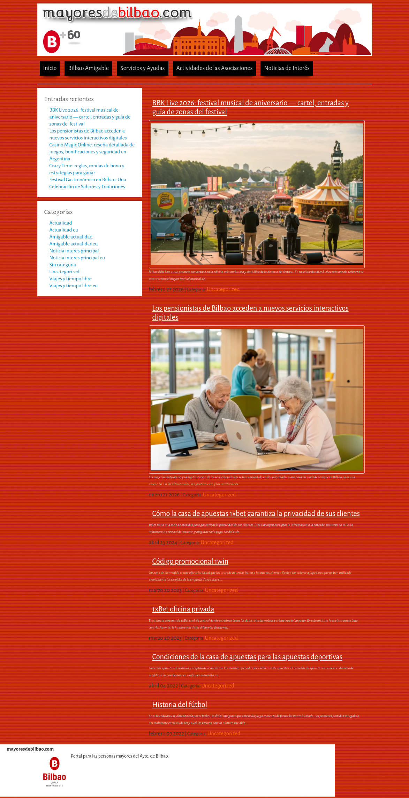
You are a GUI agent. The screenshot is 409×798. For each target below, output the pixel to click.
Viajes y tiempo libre (71, 278)
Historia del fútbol (179, 704)
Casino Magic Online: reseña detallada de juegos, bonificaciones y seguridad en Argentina (92, 151)
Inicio (50, 68)
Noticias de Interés (287, 68)
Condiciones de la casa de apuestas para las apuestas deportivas (247, 657)
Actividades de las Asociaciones (214, 68)
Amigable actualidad (71, 237)
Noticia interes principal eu (77, 257)
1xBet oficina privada (183, 609)
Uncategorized (65, 271)
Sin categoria (63, 264)
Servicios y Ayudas (142, 68)
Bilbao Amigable (88, 68)
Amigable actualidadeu (74, 243)
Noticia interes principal (74, 250)
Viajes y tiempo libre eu (74, 285)
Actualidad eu (64, 230)
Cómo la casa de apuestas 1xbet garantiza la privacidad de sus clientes (256, 513)
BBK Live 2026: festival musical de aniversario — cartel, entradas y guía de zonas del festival (90, 117)
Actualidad (61, 223)
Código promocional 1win (190, 561)
